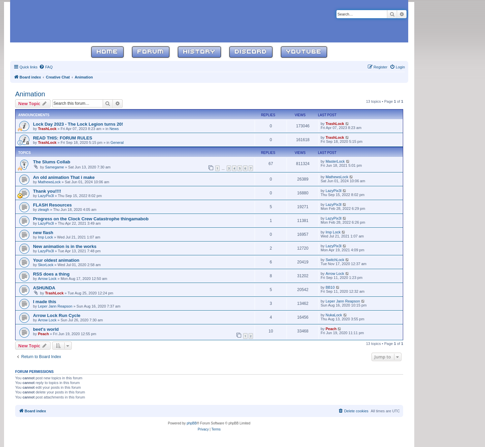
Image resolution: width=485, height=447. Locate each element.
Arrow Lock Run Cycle (56, 315)
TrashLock (47, 129)
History (199, 52)
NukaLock (334, 315)
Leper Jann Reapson (55, 306)
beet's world (46, 329)
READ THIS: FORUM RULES (62, 137)
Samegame (54, 167)
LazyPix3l (46, 196)
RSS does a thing (51, 274)
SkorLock (46, 265)
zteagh (43, 209)
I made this (44, 301)
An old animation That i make (64, 177)
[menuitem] (46, 67)
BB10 (330, 287)
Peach (43, 334)
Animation (30, 94)
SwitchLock (335, 260)
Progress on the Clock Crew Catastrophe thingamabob (91, 218)
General (117, 142)
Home (107, 52)
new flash (43, 232)
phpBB (192, 423)
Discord (251, 52)
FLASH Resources (52, 204)
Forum (150, 52)
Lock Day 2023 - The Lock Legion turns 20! (78, 124)
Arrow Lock (47, 279)
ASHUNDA (44, 287)
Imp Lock (45, 237)
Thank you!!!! (47, 191)
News (114, 129)
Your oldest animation (56, 260)
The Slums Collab (51, 161)
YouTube (304, 52)
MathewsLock (49, 182)
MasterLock (335, 161)
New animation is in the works (64, 246)
